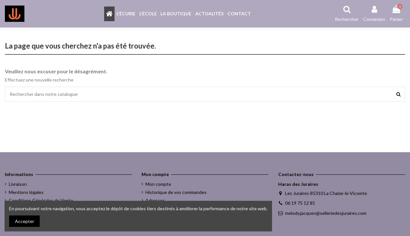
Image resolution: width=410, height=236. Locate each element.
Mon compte (158, 184)
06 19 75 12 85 (300, 203)
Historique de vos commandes (176, 192)
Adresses (155, 200)
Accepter (24, 221)
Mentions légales (26, 192)
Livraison (18, 184)
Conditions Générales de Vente (41, 200)
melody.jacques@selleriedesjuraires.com (325, 213)
